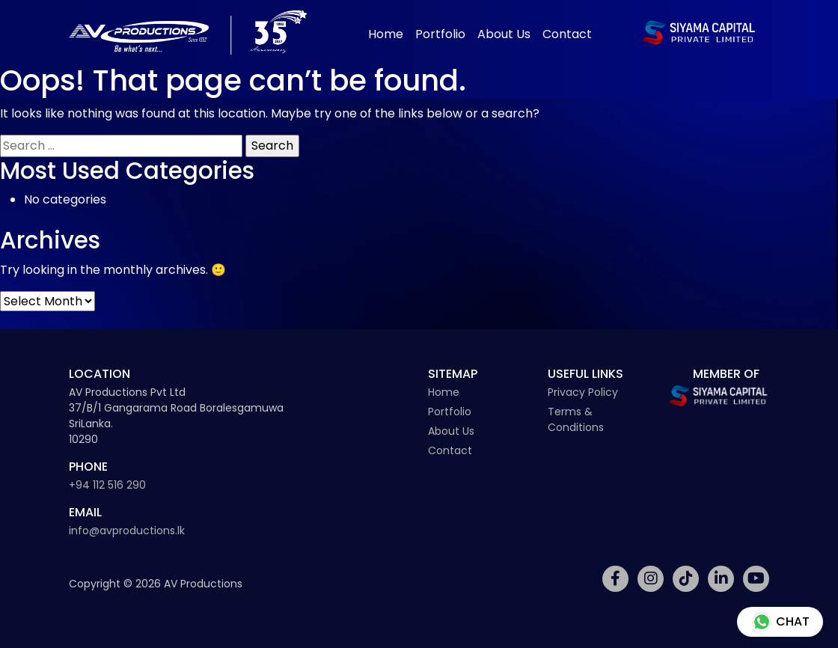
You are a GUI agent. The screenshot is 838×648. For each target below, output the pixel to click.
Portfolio (440, 34)
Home (385, 34)
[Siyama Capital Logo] (698, 32)
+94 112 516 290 (107, 484)
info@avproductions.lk (127, 530)
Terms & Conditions (576, 419)
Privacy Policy (583, 392)
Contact (567, 34)
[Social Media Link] (615, 579)
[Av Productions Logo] (188, 32)
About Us (503, 34)
